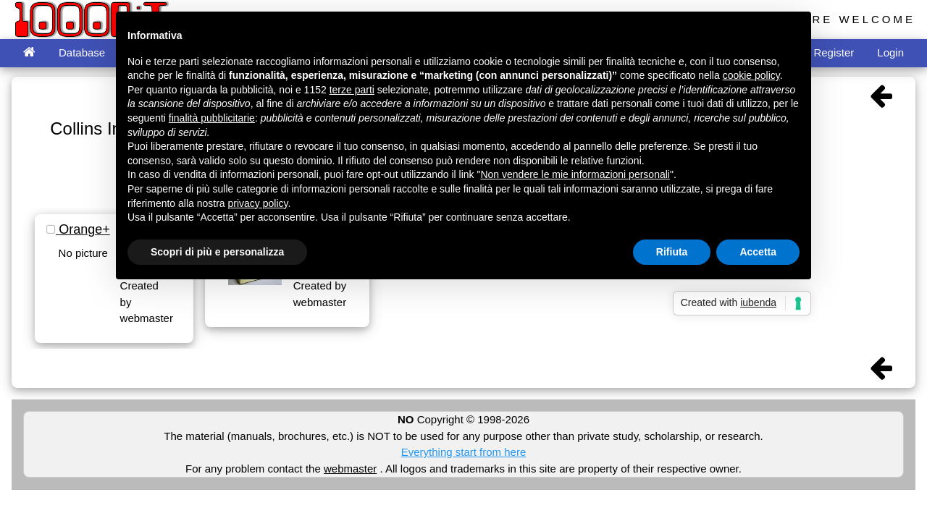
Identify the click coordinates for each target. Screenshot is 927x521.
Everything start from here (464, 452)
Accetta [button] (757, 252)
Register (833, 52)
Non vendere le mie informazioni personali (574, 174)
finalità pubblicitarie (212, 118)
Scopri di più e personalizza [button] (217, 252)
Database (82, 52)
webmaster (350, 468)
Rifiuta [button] (672, 252)
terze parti (352, 90)
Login (890, 52)
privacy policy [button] (258, 203)
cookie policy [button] (751, 75)
